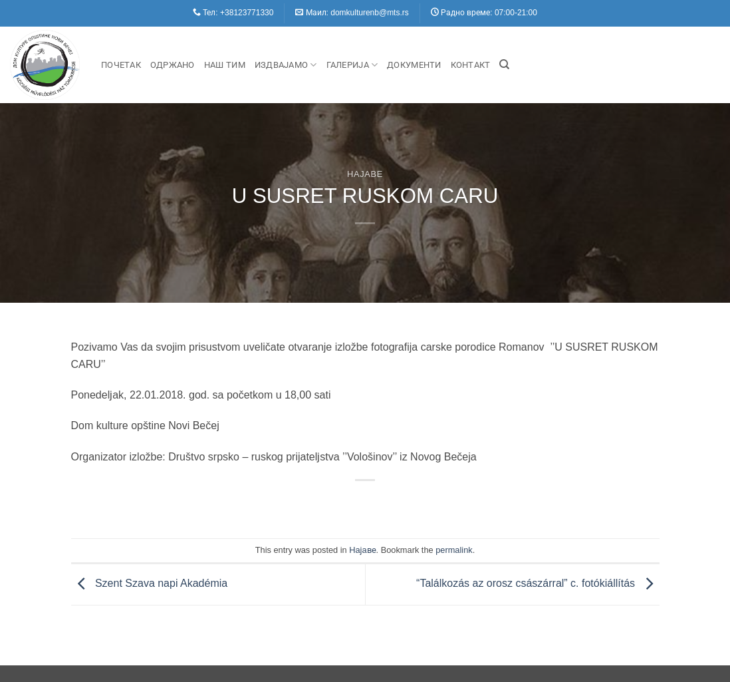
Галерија (352, 65)
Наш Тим (224, 65)
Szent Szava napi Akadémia (149, 583)
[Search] (504, 64)
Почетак (121, 65)
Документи (414, 65)
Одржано (172, 65)
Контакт (471, 65)
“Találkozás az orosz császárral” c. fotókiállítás (537, 583)
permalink (453, 550)
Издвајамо (286, 65)
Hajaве (365, 174)
